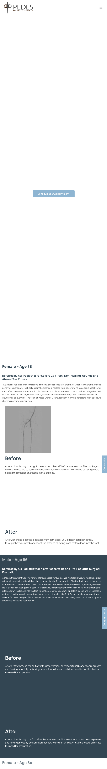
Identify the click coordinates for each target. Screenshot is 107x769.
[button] (100, 8)
